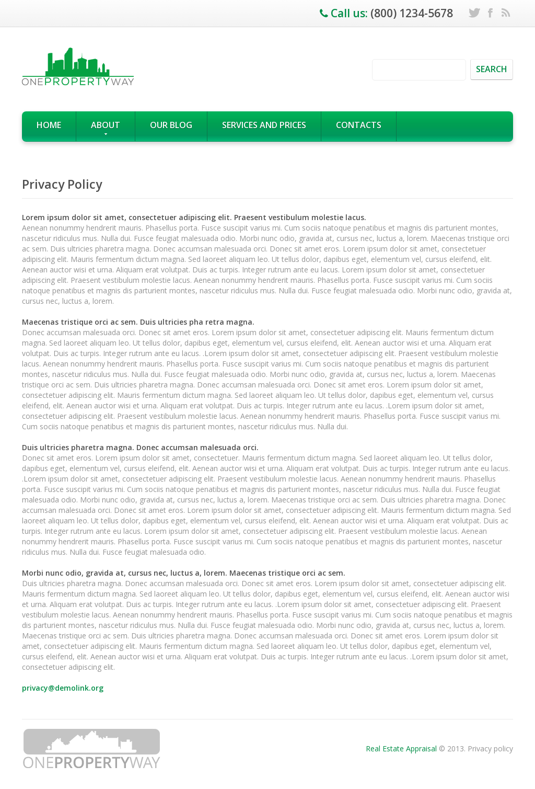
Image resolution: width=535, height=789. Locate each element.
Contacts (358, 125)
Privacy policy (490, 748)
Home (49, 125)
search (491, 69)
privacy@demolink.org (62, 688)
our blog (171, 125)
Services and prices (264, 125)
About (105, 127)
